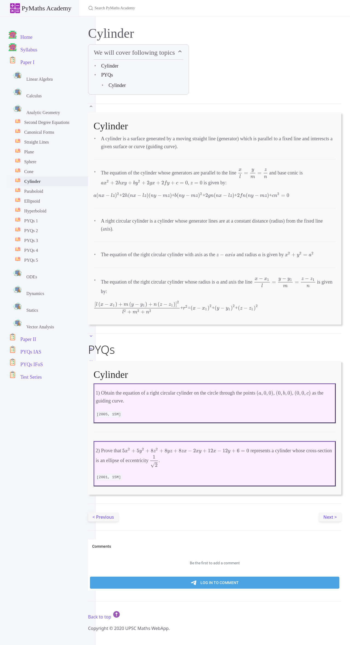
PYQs (107, 75)
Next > (330, 517)
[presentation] (253, 173)
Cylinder (109, 66)
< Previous (103, 517)
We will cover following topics (135, 52)
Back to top (104, 617)
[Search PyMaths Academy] (152, 8)
